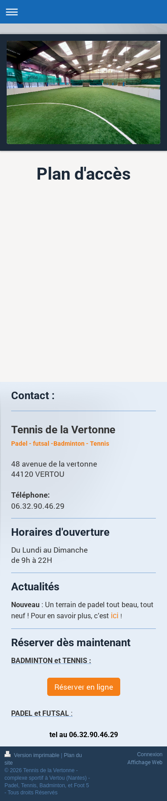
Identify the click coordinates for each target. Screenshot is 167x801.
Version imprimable (32, 755)
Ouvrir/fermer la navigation (83, 11)
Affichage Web (145, 762)
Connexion (150, 754)
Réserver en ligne (83, 687)
